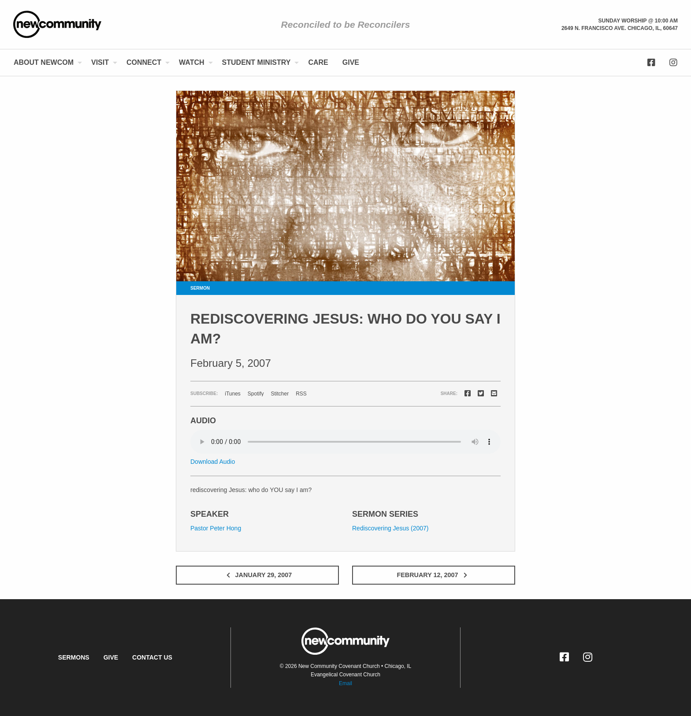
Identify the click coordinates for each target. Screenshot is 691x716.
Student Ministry (256, 62)
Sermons (73, 657)
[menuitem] (45, 62)
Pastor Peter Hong (215, 528)
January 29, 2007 (257, 574)
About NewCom (44, 62)
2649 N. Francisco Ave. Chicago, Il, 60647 (619, 28)
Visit (100, 62)
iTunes (233, 393)
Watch (191, 62)
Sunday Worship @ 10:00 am (638, 21)
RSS (301, 393)
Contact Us (152, 657)
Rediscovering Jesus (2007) (390, 528)
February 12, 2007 (433, 574)
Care (318, 62)
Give (350, 62)
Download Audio (212, 461)
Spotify (256, 393)
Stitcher (280, 393)
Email (345, 683)
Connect (143, 62)
